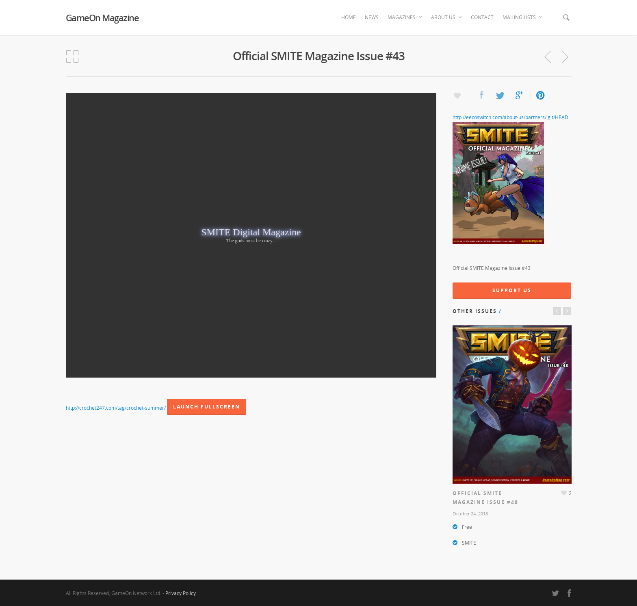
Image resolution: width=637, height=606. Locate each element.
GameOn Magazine (102, 17)
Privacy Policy (180, 593)
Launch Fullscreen (206, 406)
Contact (482, 17)
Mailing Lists (523, 17)
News (372, 17)
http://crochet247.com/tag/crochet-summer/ (116, 407)
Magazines (405, 17)
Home (348, 17)
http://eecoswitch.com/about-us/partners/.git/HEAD (510, 117)
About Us (447, 17)
